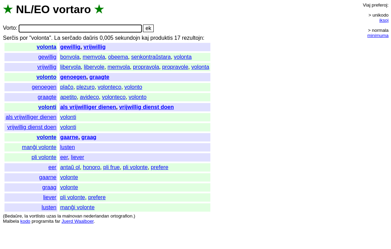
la (26, 216)
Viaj (366, 5)
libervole (94, 67)
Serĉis (10, 38)
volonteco (110, 87)
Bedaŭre (13, 216)
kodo (25, 221)
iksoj (384, 20)
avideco (89, 97)
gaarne (69, 137)
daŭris (90, 38)
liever (77, 157)
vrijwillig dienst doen (146, 107)
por (24, 38)
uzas (51, 216)
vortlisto (37, 216)
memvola (94, 57)
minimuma (378, 35)
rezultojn (192, 38)
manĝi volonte (39, 147)
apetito (68, 97)
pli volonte (43, 157)
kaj (145, 38)
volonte (46, 137)
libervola (70, 67)
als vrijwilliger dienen (88, 107)
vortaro (72, 9)
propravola (146, 67)
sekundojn (127, 38)
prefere (160, 167)
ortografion (122, 216)
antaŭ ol (70, 167)
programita (42, 221)
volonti (47, 107)
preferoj (379, 5)
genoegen (73, 77)
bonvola (69, 57)
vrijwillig (95, 47)
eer (64, 157)
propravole (175, 67)
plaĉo (66, 87)
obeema (118, 57)
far (57, 221)
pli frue (111, 167)
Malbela (11, 221)
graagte (99, 77)
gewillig (70, 47)
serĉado (72, 38)
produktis (161, 38)
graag (89, 137)
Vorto (9, 28)
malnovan (72, 216)
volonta (46, 47)
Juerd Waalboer (77, 221)
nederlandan (96, 216)
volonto (46, 77)
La (57, 38)
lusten (67, 147)
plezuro (85, 87)
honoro (91, 167)
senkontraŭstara (151, 57)
